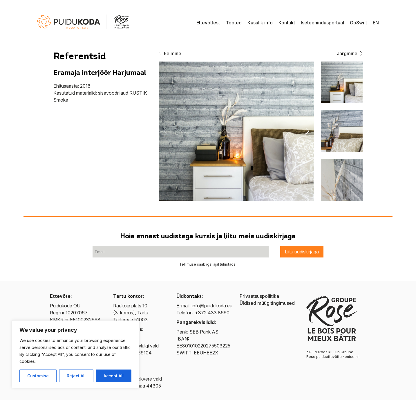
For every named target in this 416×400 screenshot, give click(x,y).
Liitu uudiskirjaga (302, 252)
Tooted (234, 23)
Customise (38, 375)
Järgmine (350, 53)
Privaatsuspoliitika (259, 296)
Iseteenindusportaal (322, 23)
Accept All (114, 375)
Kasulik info (260, 23)
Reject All (76, 375)
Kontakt (286, 23)
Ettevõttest (208, 23)
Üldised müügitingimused (267, 303)
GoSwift (358, 23)
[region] (75, 354)
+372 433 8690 (212, 313)
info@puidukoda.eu (212, 306)
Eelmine (170, 53)
